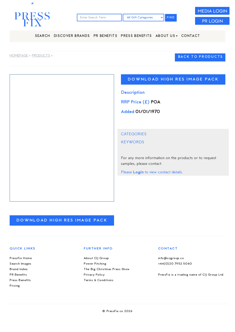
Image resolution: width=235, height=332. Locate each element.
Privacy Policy (94, 275)
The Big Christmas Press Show (107, 269)
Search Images (20, 264)
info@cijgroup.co (171, 258)
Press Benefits (136, 36)
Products (41, 56)
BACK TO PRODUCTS (200, 57)
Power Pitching (95, 264)
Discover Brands (72, 36)
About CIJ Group (96, 258)
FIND (171, 17)
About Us (167, 36)
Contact (190, 36)
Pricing (15, 286)
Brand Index (19, 269)
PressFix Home (21, 258)
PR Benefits (106, 36)
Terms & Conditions (98, 280)
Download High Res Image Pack (62, 220)
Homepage (19, 56)
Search (42, 36)
